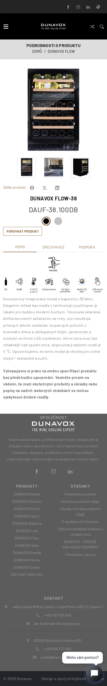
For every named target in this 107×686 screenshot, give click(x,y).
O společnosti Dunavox (80, 521)
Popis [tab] (20, 247)
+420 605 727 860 (57, 649)
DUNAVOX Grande (27, 552)
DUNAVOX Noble (27, 494)
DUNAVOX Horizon (26, 501)
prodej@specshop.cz (57, 657)
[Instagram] (78, 6)
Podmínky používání (80, 494)
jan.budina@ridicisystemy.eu (57, 623)
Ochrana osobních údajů (80, 501)
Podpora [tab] (87, 247)
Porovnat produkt (23, 231)
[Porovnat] (92, 26)
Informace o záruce (80, 554)
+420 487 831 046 (57, 615)
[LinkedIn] (88, 6)
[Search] (102, 26)
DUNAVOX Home (27, 560)
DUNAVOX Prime (27, 508)
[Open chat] (94, 673)
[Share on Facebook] (32, 187)
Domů (37, 51)
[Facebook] (68, 6)
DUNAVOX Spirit (27, 516)
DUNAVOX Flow (61, 51)
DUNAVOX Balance (26, 523)
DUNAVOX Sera (27, 545)
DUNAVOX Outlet (27, 567)
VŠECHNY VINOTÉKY (26, 574)
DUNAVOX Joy (27, 530)
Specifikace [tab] (53, 247)
